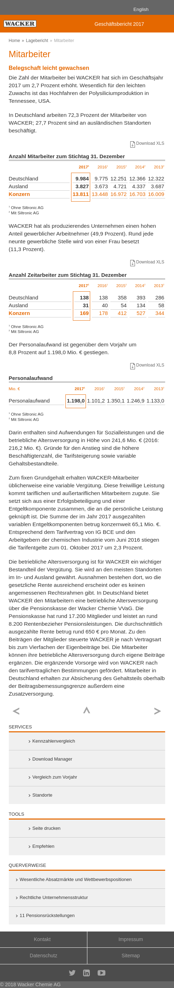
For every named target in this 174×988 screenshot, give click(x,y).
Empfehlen (43, 846)
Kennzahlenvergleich (54, 741)
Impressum (130, 939)
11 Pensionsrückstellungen (47, 915)
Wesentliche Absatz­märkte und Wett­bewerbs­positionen (76, 879)
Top (87, 710)
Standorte (42, 795)
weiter (158, 711)
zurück (16, 711)
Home (14, 40)
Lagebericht (37, 40)
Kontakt (42, 939)
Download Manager (52, 759)
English (141, 9)
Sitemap (131, 955)
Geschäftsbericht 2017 (119, 24)
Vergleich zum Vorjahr (55, 777)
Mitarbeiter (64, 40)
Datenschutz (43, 955)
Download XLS (146, 143)
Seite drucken (47, 828)
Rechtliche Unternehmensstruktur (54, 897)
